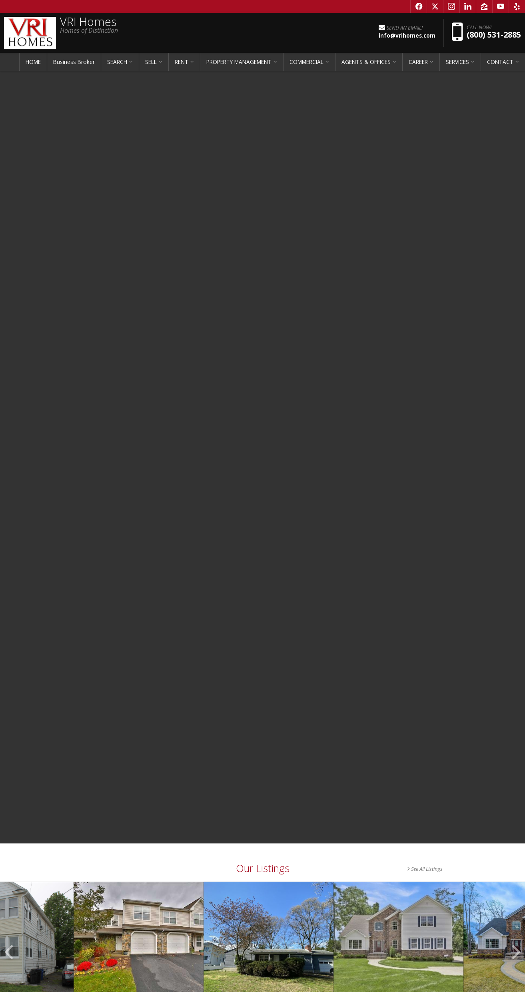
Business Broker (74, 62)
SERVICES (457, 62)
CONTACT (500, 62)
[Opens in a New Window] (419, 6)
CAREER (418, 62)
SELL (151, 62)
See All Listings (425, 868)
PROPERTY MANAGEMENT (238, 62)
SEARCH (117, 62)
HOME (33, 62)
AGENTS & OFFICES (366, 62)
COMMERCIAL (306, 62)
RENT (181, 62)
